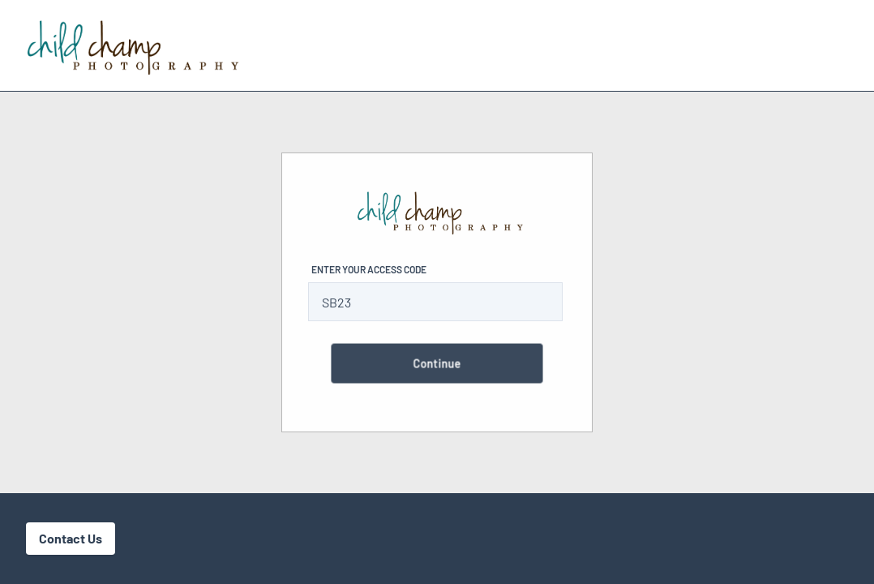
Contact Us (70, 538)
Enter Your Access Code (368, 269)
